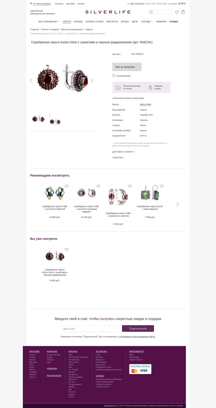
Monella (72, 387)
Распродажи (54, 375)
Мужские (52, 351)
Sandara (72, 372)
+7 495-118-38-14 (135, 4)
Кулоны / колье (94, 21)
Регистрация (134, 357)
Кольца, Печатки (53, 355)
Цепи (135, 21)
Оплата (81, 4)
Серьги (67, 21)
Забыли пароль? (136, 360)
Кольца (78, 21)
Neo (70, 367)
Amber (71, 365)
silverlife (101, 351)
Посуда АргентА (75, 385)
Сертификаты (101, 362)
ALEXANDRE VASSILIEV (78, 357)
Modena (72, 394)
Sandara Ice (73, 375)
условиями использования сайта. (137, 336)
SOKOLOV (73, 380)
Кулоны (32, 360)
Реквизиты (100, 360)
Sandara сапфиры (76, 377)
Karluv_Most (73, 362)
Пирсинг (32, 375)
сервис (100, 376)
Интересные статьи (103, 367)
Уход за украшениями (104, 382)
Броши (125, 21)
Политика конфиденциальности (109, 370)
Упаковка (33, 372)
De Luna (72, 382)
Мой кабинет (136, 351)
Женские (34, 351)
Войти (182, 3)
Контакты (59, 4)
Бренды (73, 351)
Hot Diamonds (74, 360)
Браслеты (112, 21)
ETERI (71, 397)
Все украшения (48, 21)
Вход (131, 355)
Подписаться (138, 328)
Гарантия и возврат (103, 384)
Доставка (70, 4)
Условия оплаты (102, 387)
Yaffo (70, 355)
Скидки (173, 21)
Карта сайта (101, 365)
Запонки (50, 360)
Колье (31, 367)
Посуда (145, 21)
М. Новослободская (42, 4)
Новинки (161, 21)
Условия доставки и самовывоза (109, 379)
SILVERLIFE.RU (110, 406)
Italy (70, 389)
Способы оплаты (140, 366)
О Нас (98, 355)
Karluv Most (145, 104)
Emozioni (72, 392)
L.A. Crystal (73, 370)
